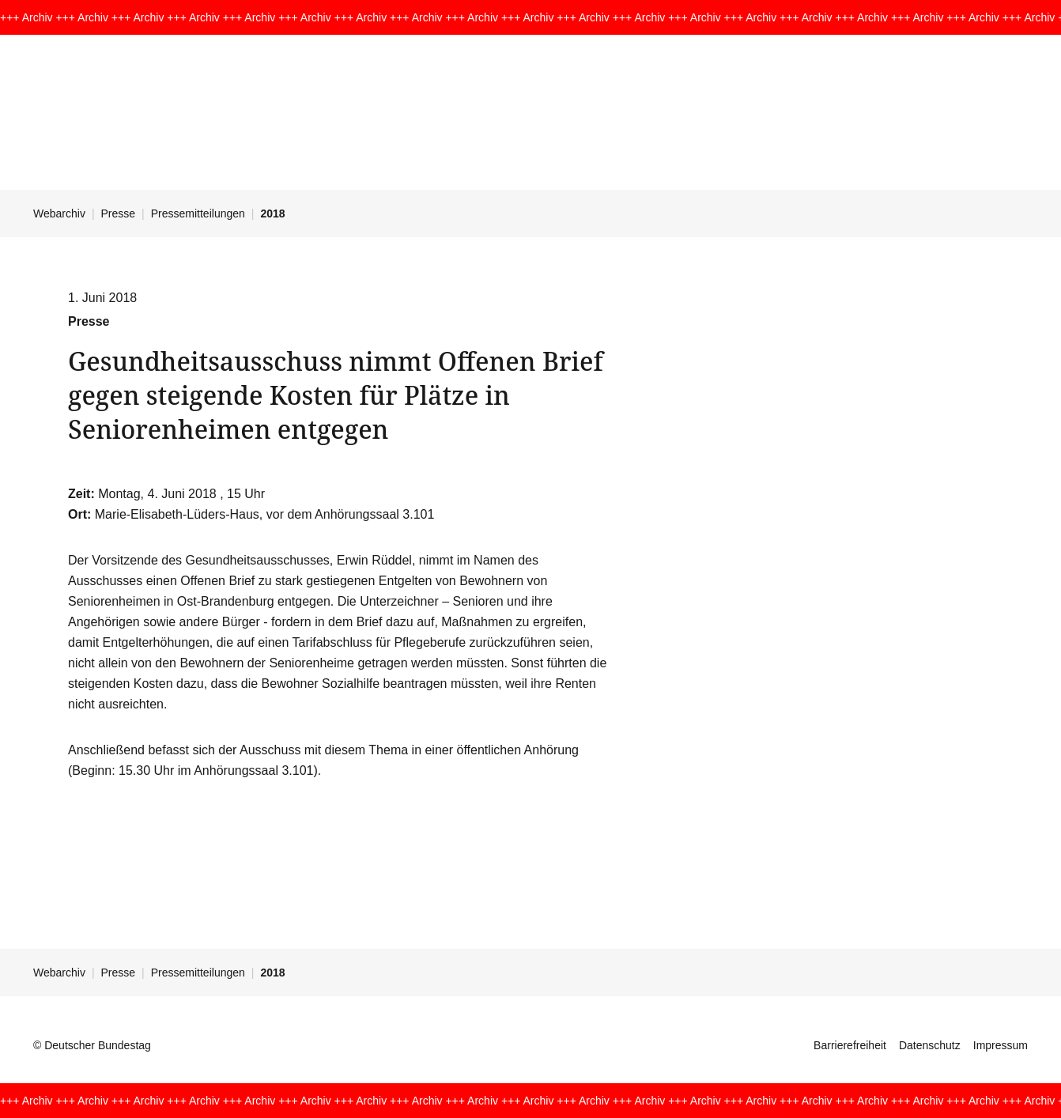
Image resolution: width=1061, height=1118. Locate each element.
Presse (118, 213)
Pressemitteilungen (198, 213)
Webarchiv (59, 213)
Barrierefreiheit (850, 1045)
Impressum (1000, 1045)
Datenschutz (930, 1045)
